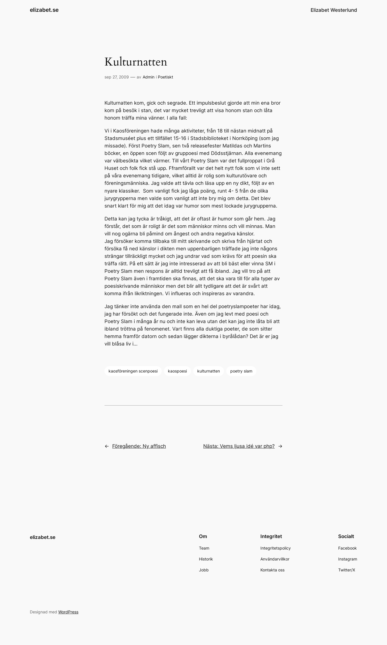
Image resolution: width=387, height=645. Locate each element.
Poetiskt (165, 76)
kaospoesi (177, 370)
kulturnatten (208, 370)
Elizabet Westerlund (334, 10)
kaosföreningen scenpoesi (133, 370)
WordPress (68, 611)
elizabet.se (44, 9)
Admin (148, 76)
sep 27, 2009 (117, 76)
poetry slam (241, 370)
